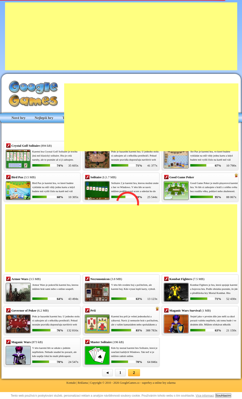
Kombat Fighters (180, 279)
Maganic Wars (21, 342)
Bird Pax (17, 177)
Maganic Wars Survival (185, 310)
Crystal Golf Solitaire (25, 145)
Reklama (83, 382)
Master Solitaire (101, 342)
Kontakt (71, 382)
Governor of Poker (23, 310)
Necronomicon (100, 279)
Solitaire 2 (97, 177)
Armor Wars (19, 279)
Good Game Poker (181, 177)
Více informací (205, 395)
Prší (93, 310)
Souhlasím (223, 395)
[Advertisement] (89, 35)
